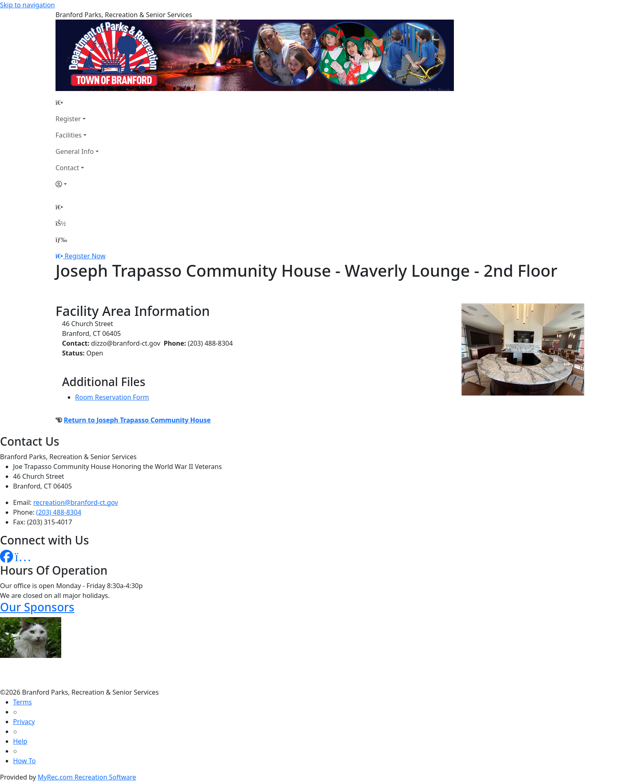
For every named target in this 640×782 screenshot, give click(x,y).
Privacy (24, 721)
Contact (67, 167)
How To (24, 760)
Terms (22, 702)
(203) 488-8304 (58, 512)
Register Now (84, 255)
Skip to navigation (27, 4)
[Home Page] (77, 102)
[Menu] (61, 239)
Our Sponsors (37, 607)
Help (20, 741)
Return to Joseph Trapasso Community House (137, 419)
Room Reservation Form (112, 397)
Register (68, 118)
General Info (75, 151)
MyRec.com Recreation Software (87, 777)
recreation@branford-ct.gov (75, 502)
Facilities (69, 135)
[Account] (77, 184)
